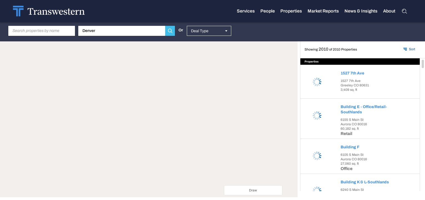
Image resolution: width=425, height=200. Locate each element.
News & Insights (361, 11)
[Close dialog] (183, 108)
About (389, 11)
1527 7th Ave (352, 73)
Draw (253, 190)
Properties (291, 11)
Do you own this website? (130, 131)
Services (246, 11)
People (267, 11)
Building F (350, 147)
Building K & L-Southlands (365, 182)
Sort (412, 49)
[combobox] (209, 31)
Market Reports (323, 11)
